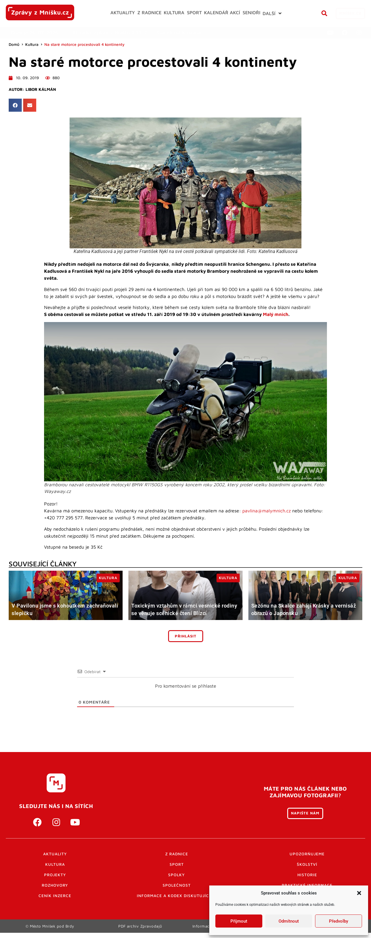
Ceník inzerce (55, 895)
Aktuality (55, 854)
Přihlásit (186, 636)
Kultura (32, 44)
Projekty (55, 874)
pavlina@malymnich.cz (266, 510)
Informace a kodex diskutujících (176, 895)
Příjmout (238, 921)
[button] (359, 893)
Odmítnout (289, 921)
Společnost (177, 885)
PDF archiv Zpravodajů (140, 928)
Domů (14, 44)
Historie (307, 874)
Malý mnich (275, 314)
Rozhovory (55, 885)
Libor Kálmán (41, 89)
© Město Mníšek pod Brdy (50, 928)
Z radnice (176, 854)
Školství (307, 864)
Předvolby (338, 921)
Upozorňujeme (307, 854)
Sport (177, 864)
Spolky (176, 874)
